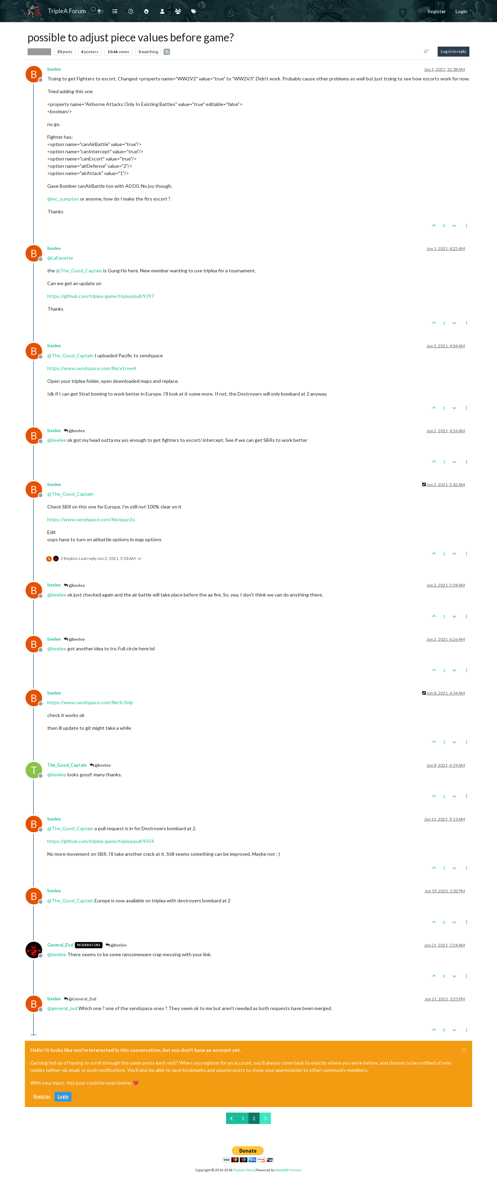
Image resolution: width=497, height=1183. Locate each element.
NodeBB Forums (288, 1170)
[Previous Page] (231, 1118)
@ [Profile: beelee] (56, 440)
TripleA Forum (67, 10)
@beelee (74, 430)
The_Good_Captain (67, 765)
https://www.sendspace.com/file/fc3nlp (90, 702)
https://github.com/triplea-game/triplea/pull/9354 (100, 841)
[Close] (464, 1050)
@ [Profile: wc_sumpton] (63, 199)
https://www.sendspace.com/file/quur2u (91, 519)
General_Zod (60, 945)
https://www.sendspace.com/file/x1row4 (91, 368)
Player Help (39, 51)
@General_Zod (80, 998)
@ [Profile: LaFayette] (60, 258)
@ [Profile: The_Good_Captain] (79, 270)
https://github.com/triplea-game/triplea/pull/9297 (100, 296)
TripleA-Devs (243, 1170)
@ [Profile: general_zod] (62, 1008)
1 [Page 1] (243, 1118)
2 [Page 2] (254, 1118)
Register (41, 1096)
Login (63, 1096)
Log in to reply (453, 51)
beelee (54, 69)
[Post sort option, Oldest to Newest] (426, 51)
